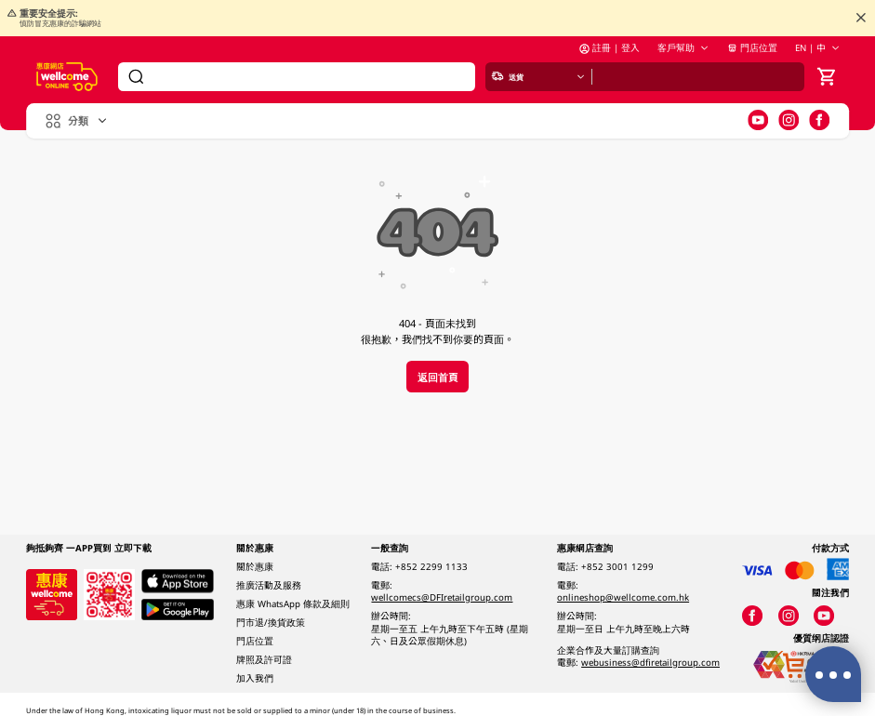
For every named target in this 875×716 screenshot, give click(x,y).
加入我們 (254, 678)
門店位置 (752, 52)
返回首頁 (438, 377)
